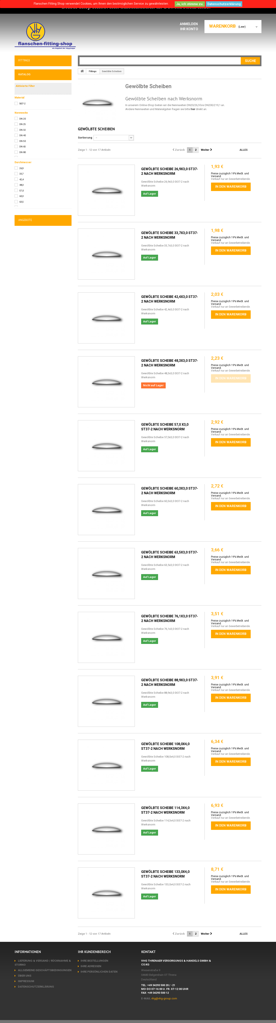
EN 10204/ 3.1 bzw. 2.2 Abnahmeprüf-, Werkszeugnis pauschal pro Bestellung (37, 401)
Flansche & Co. (29, 71)
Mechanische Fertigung (35, 182)
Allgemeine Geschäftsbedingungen (44, 970)
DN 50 (22, 271)
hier (193, 109)
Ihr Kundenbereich (94, 952)
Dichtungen (27, 145)
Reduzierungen (30, 93)
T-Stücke (26, 99)
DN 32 (22, 260)
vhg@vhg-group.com (164, 998)
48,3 (21, 315)
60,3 (21, 326)
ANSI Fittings (29, 134)
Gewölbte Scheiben (33, 111)
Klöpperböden (29, 117)
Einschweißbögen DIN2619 (37, 128)
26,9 (21, 298)
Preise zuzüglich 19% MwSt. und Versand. (230, 175)
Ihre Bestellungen (94, 960)
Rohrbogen (28, 87)
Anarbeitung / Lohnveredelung (40, 192)
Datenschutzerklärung (224, 4)
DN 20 (22, 249)
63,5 (21, 332)
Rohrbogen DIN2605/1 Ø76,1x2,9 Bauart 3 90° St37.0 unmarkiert (42, 462)
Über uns (24, 975)
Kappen (26, 122)
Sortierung (85, 137)
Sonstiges (26, 154)
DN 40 (22, 265)
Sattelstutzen (29, 105)
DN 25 (22, 254)
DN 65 (22, 276)
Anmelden (190, 24)
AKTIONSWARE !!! (31, 164)
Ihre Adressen (91, 966)
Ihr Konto (190, 29)
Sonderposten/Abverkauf (36, 173)
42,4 (21, 309)
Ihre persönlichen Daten (99, 971)
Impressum (25, 981)
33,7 (21, 304)
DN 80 (22, 282)
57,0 (21, 320)
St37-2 (22, 233)
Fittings (24, 80)
